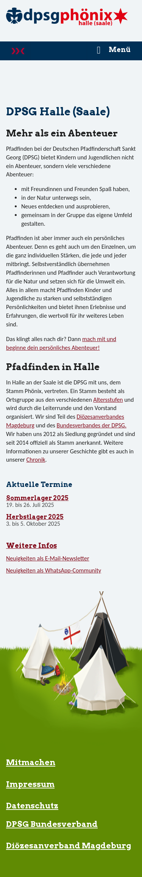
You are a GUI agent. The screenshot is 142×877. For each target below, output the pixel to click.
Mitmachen (30, 762)
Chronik (36, 459)
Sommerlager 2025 (37, 498)
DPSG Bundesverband (52, 824)
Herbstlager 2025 (35, 517)
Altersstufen (108, 399)
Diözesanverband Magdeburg (68, 845)
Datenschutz (32, 805)
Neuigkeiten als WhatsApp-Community (53, 570)
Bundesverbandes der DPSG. (91, 425)
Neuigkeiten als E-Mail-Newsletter (47, 558)
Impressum (30, 784)
